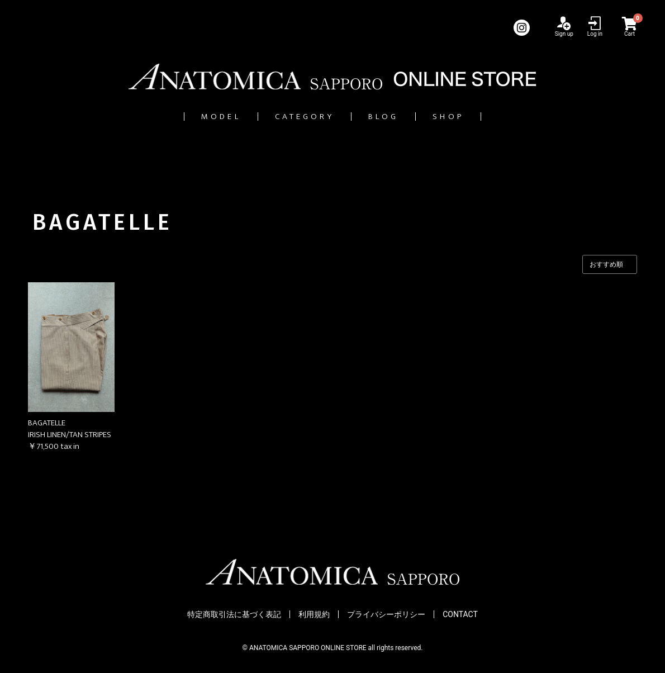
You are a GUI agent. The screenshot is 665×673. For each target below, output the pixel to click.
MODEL (188, 116)
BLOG (397, 116)
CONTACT (460, 615)
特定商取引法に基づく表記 (234, 615)
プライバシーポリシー (386, 615)
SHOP (481, 116)
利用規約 (314, 615)
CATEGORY (296, 116)
